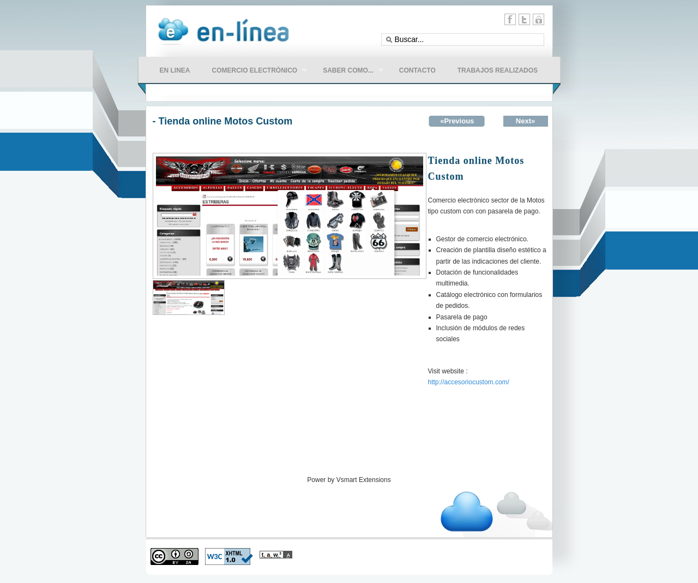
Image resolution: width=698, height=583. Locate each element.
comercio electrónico (254, 71)
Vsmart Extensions (363, 480)
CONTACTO (417, 70)
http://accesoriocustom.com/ (468, 382)
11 (538, 19)
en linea (175, 70)
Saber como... (347, 71)
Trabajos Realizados (498, 70)
